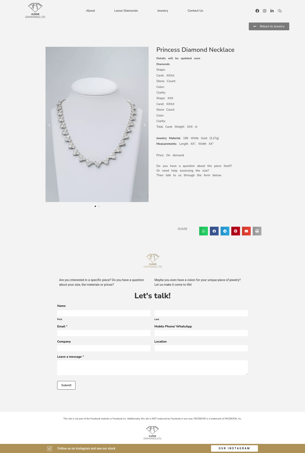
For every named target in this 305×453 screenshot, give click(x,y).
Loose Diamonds (126, 11)
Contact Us (195, 11)
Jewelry (162, 11)
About (90, 11)
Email (62, 327)
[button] (49, 125)
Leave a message (70, 357)
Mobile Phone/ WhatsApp (173, 327)
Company (64, 342)
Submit (66, 385)
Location (160, 342)
